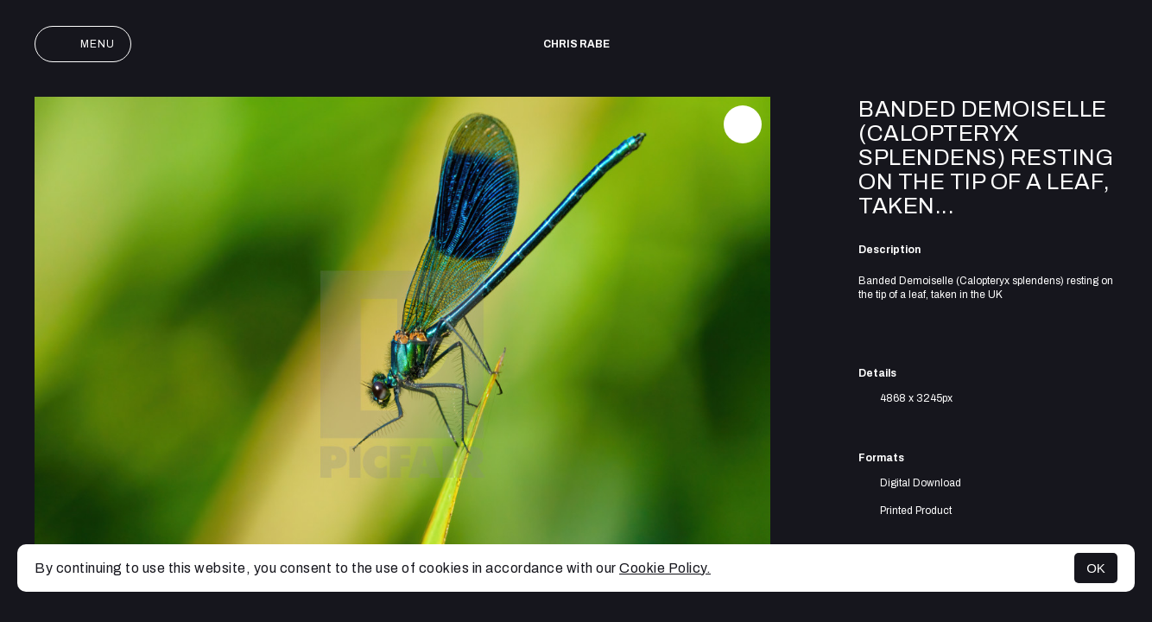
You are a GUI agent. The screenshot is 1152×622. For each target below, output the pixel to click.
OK (1095, 568)
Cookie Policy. (665, 568)
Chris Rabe (576, 44)
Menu (83, 44)
